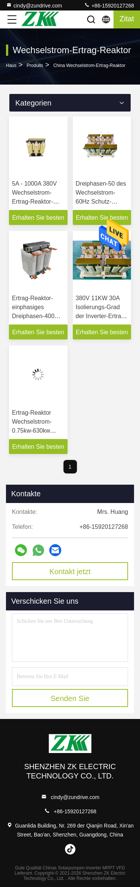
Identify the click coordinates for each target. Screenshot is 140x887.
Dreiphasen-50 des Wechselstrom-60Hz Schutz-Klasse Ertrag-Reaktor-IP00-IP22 (101, 201)
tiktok (70, 849)
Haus (11, 65)
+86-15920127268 (109, 5)
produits (35, 65)
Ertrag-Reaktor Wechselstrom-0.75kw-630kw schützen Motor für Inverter (37, 430)
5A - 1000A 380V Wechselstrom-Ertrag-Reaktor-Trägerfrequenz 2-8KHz (35, 201)
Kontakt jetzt (69, 571)
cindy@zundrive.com (34, 5)
